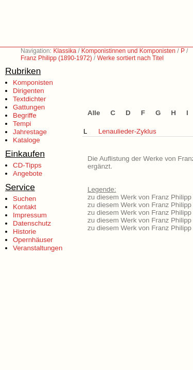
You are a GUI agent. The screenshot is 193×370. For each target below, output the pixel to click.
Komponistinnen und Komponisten (128, 50)
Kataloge (26, 140)
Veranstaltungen (37, 248)
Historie (24, 231)
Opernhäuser (33, 240)
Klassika (64, 50)
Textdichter (29, 99)
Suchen (24, 198)
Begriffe (25, 115)
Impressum (30, 215)
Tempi (22, 123)
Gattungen (29, 107)
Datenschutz (32, 223)
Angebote (27, 173)
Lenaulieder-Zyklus (127, 131)
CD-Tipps (27, 165)
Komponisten (33, 82)
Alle (93, 113)
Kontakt (24, 207)
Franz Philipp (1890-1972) (56, 58)
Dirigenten (28, 91)
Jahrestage (30, 132)
